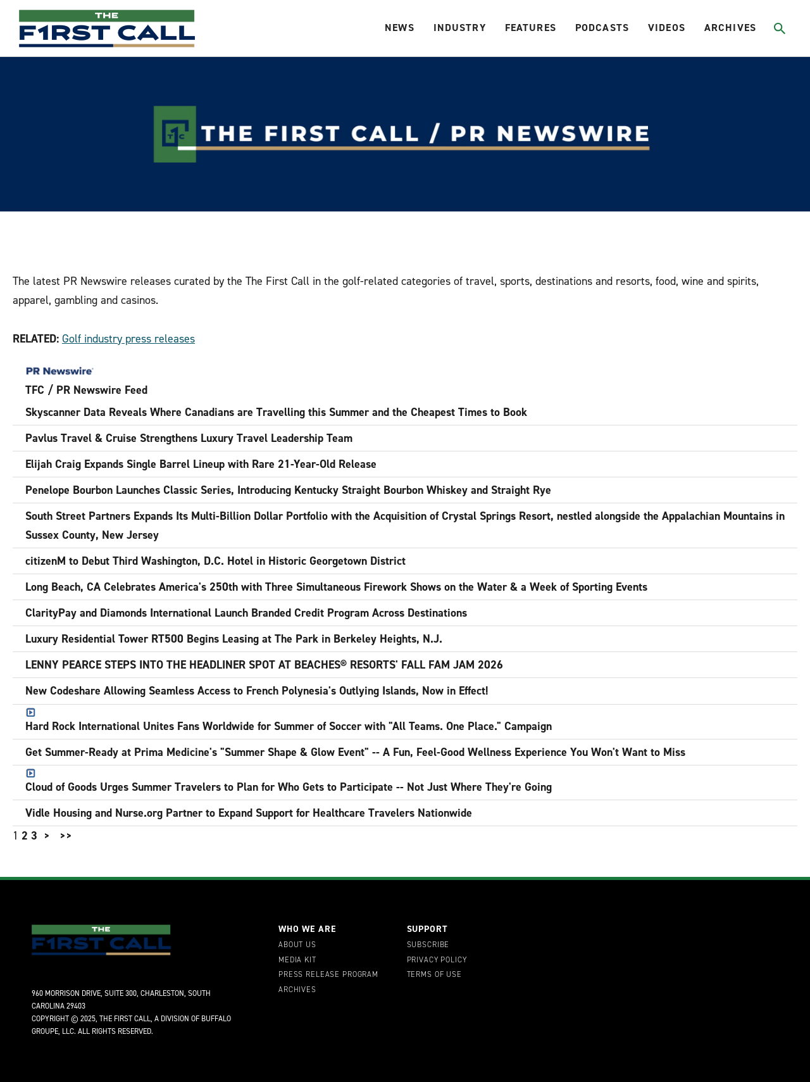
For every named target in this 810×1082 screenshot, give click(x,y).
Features (530, 27)
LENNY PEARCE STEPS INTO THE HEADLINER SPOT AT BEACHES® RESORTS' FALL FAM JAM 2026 (264, 664)
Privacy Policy (437, 960)
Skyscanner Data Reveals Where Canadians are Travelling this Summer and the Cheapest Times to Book (276, 412)
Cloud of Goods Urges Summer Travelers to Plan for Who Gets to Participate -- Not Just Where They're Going (288, 782)
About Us (297, 945)
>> (65, 835)
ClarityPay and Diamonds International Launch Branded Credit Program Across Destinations (246, 612)
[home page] (107, 28)
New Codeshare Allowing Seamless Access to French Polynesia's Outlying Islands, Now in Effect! (257, 690)
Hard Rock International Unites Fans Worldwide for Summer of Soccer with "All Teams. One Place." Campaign (288, 721)
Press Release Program (328, 975)
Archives (730, 27)
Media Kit (297, 960)
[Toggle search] (779, 28)
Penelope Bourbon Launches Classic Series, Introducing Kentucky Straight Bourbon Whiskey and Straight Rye (288, 490)
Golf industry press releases (128, 338)
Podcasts (602, 27)
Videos (666, 27)
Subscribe (428, 945)
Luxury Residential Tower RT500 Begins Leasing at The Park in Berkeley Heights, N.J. (233, 638)
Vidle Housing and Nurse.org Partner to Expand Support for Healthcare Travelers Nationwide (248, 813)
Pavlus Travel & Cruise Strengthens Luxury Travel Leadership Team (188, 438)
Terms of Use (434, 975)
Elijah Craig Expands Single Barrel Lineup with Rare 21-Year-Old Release (201, 464)
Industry (459, 27)
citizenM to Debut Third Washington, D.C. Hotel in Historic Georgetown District (215, 561)
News (399, 27)
